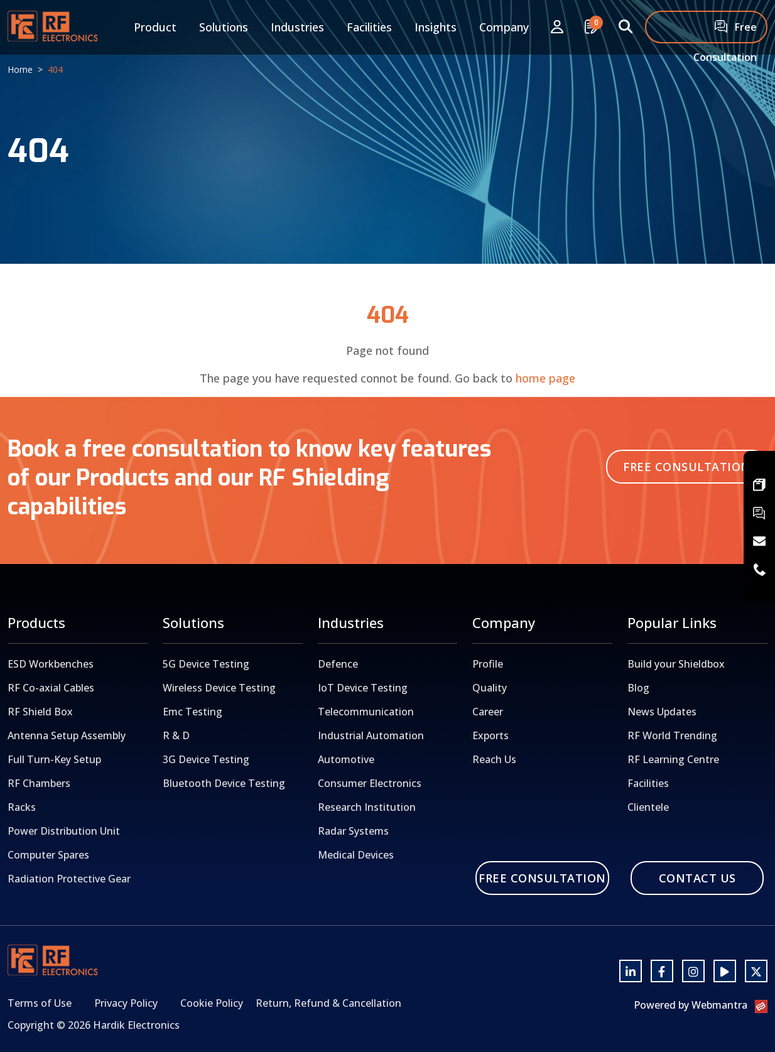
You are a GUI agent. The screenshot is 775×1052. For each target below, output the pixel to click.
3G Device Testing (206, 759)
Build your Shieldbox (676, 664)
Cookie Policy (211, 1003)
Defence (338, 664)
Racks (22, 807)
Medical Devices (356, 855)
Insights (436, 27)
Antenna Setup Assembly (67, 735)
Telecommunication (366, 712)
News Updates (661, 712)
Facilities (369, 27)
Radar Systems (353, 831)
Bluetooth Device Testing (224, 783)
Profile (487, 664)
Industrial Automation (371, 735)
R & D (176, 735)
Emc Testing (192, 712)
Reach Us (494, 759)
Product (155, 27)
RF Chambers (39, 783)
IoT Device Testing (363, 688)
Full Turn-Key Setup (54, 759)
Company (504, 27)
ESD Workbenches (51, 664)
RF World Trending (672, 735)
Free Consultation (725, 31)
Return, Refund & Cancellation (328, 1003)
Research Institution (367, 807)
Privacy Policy (126, 1003)
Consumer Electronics (369, 783)
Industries (297, 27)
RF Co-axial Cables (51, 688)
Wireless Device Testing (219, 688)
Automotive (346, 759)
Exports (490, 735)
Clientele (648, 807)
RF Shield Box (40, 712)
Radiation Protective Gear (69, 879)
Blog (638, 688)
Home (20, 69)
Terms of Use (40, 1003)
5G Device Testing (206, 664)
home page (545, 378)
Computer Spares (48, 855)
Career (487, 712)
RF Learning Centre (673, 759)
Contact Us (697, 878)
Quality (489, 688)
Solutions (223, 27)
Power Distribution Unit (64, 831)
